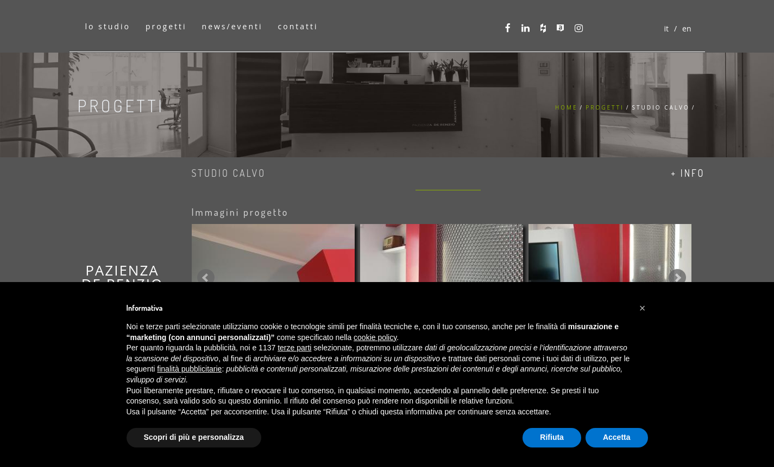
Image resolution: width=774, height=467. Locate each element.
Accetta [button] (617, 437)
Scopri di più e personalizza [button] (194, 437)
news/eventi (232, 26)
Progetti (605, 107)
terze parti (294, 347)
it (666, 28)
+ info (687, 173)
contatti (298, 26)
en (686, 28)
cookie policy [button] (375, 337)
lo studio (107, 26)
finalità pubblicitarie (189, 368)
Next (677, 277)
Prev (206, 277)
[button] (642, 308)
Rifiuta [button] (552, 437)
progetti (166, 26)
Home (566, 107)
